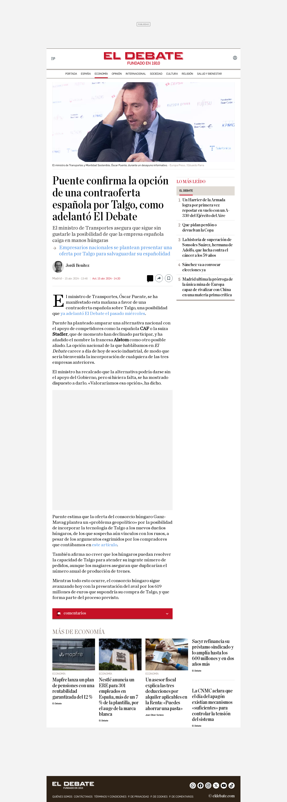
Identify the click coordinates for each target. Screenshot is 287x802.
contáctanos (83, 796)
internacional (136, 73)
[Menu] (53, 58)
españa (86, 73)
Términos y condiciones (110, 796)
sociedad (156, 73)
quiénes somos (62, 796)
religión (187, 73)
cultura (172, 73)
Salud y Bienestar (209, 73)
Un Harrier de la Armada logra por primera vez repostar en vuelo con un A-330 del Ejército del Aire (206, 208)
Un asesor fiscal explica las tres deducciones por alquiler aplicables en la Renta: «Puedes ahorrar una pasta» (166, 694)
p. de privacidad (138, 796)
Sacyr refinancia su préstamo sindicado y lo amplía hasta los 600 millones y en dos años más (213, 653)
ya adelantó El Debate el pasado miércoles (103, 313)
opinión (117, 73)
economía (101, 73)
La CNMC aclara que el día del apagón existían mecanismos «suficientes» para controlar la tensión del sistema (212, 705)
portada (71, 73)
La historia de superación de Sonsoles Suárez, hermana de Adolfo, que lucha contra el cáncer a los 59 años (207, 247)
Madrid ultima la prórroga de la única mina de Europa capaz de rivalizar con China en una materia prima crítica (207, 287)
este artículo (104, 545)
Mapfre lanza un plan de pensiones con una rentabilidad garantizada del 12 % (73, 688)
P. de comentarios (181, 796)
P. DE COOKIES (159, 796)
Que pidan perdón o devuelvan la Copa (199, 227)
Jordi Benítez (77, 265)
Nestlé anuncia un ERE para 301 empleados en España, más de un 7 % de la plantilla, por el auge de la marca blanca (118, 697)
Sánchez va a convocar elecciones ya (201, 267)
